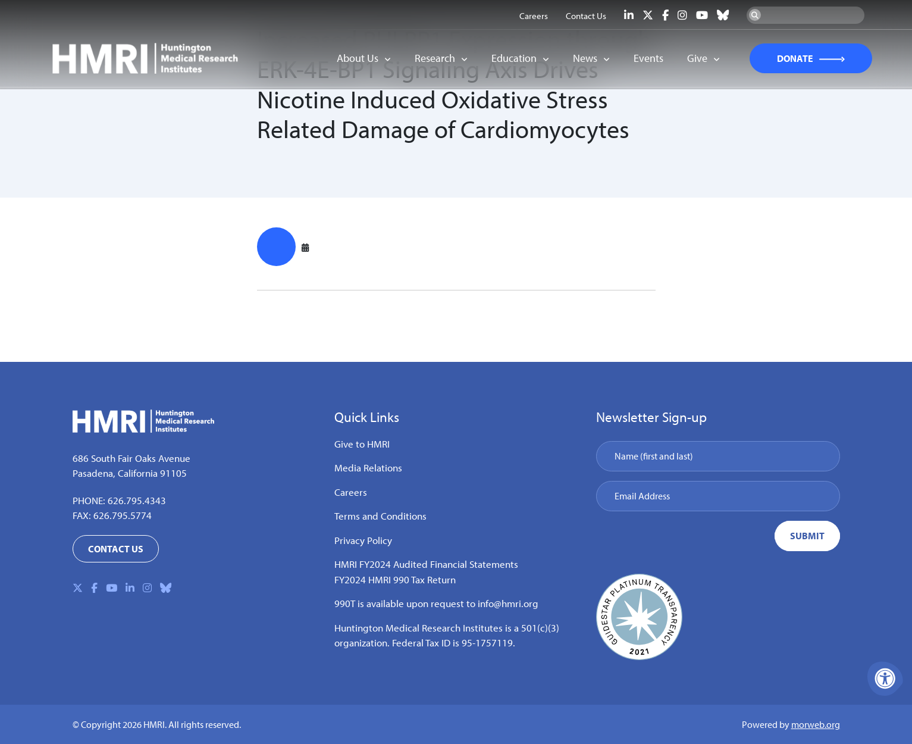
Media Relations (368, 467)
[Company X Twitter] (648, 15)
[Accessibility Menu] (885, 678)
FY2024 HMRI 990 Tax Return (395, 579)
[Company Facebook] (665, 15)
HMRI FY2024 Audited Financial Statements (426, 564)
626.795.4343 (137, 500)
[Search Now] (755, 15)
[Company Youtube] (702, 15)
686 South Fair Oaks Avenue (131, 458)
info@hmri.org (508, 603)
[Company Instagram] (682, 15)
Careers (350, 492)
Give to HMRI (362, 443)
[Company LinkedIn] (629, 15)
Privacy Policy (363, 540)
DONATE (788, 59)
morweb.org (815, 724)
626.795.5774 (122, 515)
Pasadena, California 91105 (130, 473)
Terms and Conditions (380, 515)
